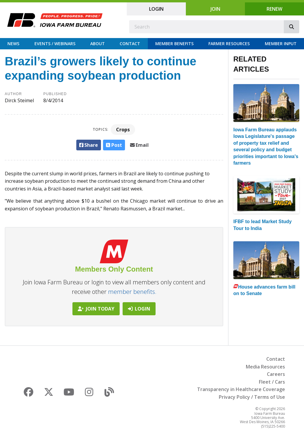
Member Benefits (174, 43)
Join (215, 9)
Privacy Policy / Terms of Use (252, 397)
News (13, 43)
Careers (276, 374)
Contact (130, 43)
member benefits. (132, 292)
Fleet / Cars (272, 382)
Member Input (281, 43)
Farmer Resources (229, 43)
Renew (274, 9)
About (97, 43)
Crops (123, 129)
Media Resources (265, 366)
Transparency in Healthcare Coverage (241, 389)
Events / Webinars (54, 43)
